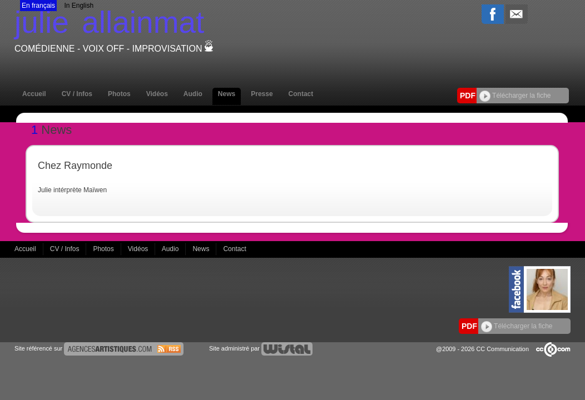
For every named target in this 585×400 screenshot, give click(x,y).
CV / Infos (77, 94)
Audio (193, 94)
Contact (301, 94)
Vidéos (157, 94)
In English (78, 5)
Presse (261, 94)
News (226, 94)
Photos (119, 94)
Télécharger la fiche (515, 95)
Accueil (34, 94)
